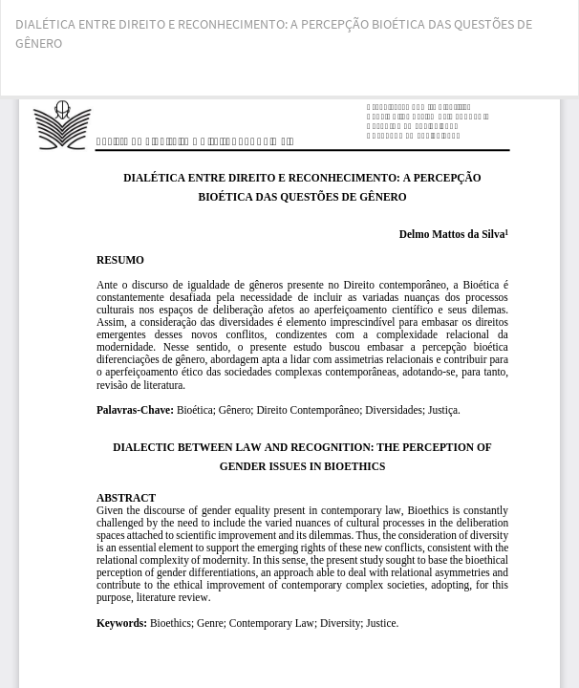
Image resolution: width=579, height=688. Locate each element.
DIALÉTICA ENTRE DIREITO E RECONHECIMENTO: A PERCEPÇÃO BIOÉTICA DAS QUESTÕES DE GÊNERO (273, 33)
